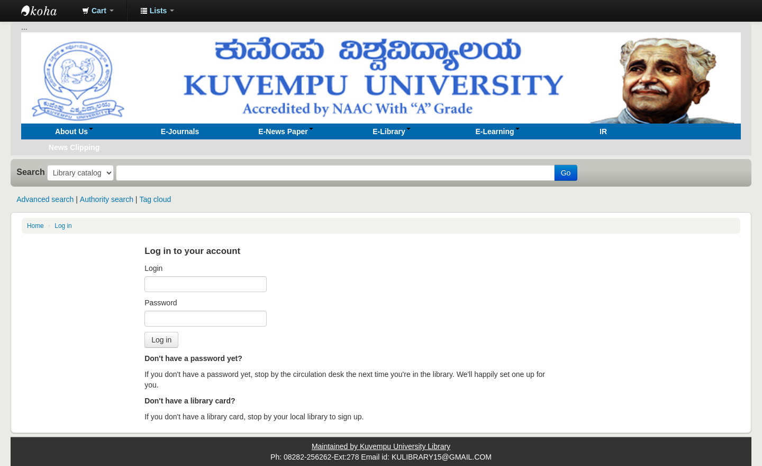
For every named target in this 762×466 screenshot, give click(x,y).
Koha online (47, 10)
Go (566, 173)
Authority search (106, 199)
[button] (98, 10)
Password (160, 302)
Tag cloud (155, 199)
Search (30, 172)
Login (153, 268)
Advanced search (45, 199)
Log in (63, 226)
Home (35, 226)
